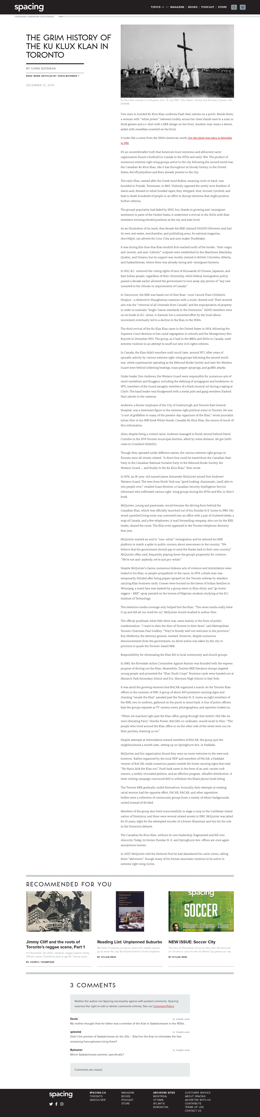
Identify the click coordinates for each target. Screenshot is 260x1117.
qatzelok (75, 1032)
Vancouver (98, 1100)
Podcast (207, 7)
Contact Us (193, 1111)
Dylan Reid (108, 957)
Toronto (96, 1096)
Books (193, 7)
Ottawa (158, 1100)
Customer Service (198, 1093)
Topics (157, 7)
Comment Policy (163, 1006)
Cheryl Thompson (42, 962)
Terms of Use (194, 1107)
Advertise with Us (198, 1100)
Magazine (177, 7)
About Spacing (195, 1096)
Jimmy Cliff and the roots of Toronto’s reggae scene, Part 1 (55, 944)
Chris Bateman (43, 68)
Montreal (160, 1096)
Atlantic (159, 1103)
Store (222, 7)
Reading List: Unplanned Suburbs (129, 942)
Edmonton (161, 1107)
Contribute (193, 1103)
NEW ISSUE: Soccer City (192, 942)
